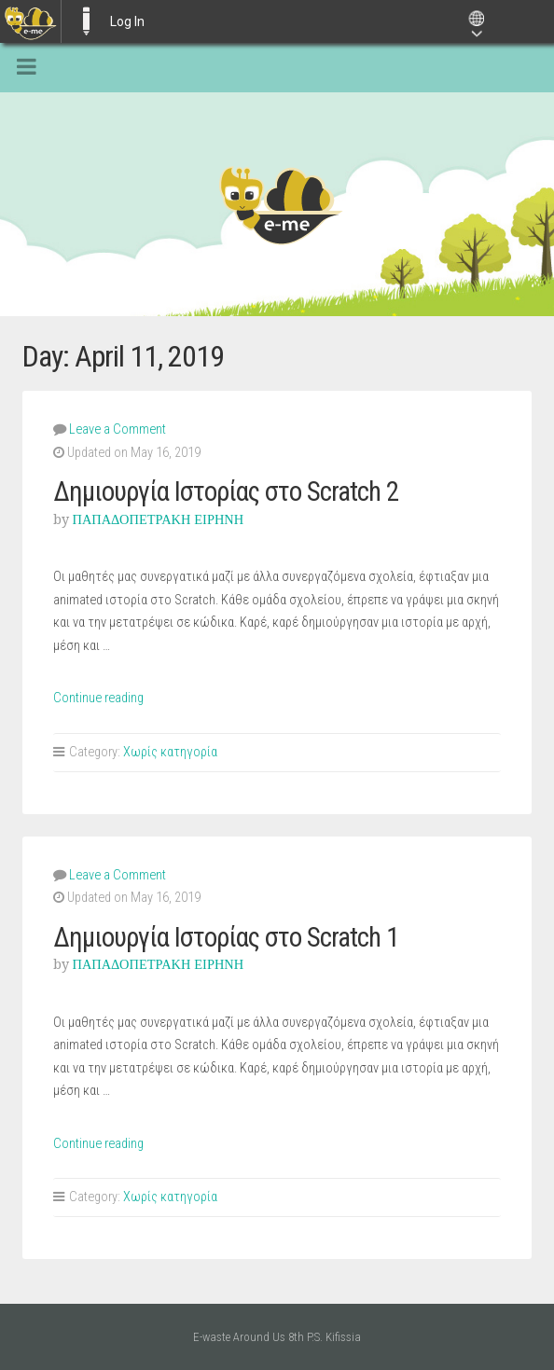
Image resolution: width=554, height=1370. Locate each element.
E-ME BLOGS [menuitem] (86, 21)
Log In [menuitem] (127, 21)
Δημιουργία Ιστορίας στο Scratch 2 (225, 491)
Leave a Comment (117, 429)
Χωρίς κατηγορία (170, 752)
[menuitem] (30, 21)
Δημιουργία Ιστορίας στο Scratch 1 (225, 937)
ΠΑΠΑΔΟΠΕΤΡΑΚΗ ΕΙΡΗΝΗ (158, 519)
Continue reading (98, 698)
